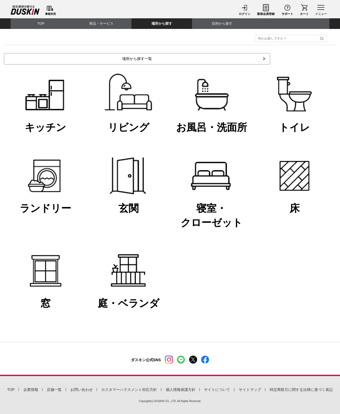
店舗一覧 (54, 389)
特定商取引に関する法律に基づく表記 (301, 389)
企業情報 (30, 389)
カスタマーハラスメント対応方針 (129, 389)
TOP (41, 23)
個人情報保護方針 (181, 389)
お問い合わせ (81, 389)
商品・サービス (101, 23)
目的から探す (222, 23)
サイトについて (217, 389)
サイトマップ (250, 389)
